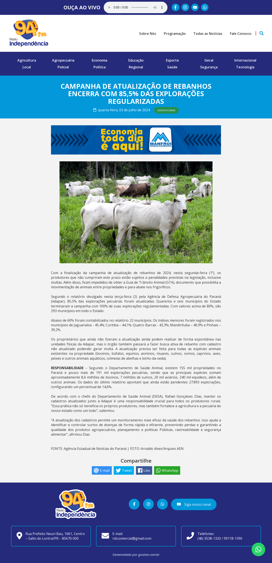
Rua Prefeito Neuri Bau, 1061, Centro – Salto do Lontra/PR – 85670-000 (55, 536)
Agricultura (26, 60)
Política (100, 67)
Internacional (245, 60)
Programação (175, 33)
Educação (136, 60)
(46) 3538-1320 (209, 538)
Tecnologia (245, 67)
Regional (136, 67)
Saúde (172, 67)
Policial (63, 67)
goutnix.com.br (148, 555)
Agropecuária (63, 60)
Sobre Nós (147, 33)
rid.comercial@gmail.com (131, 538)
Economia (99, 60)
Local (27, 67)
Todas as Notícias (207, 33)
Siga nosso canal (194, 504)
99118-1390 (233, 538)
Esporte (172, 60)
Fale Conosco (240, 33)
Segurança (209, 67)
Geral (208, 60)
